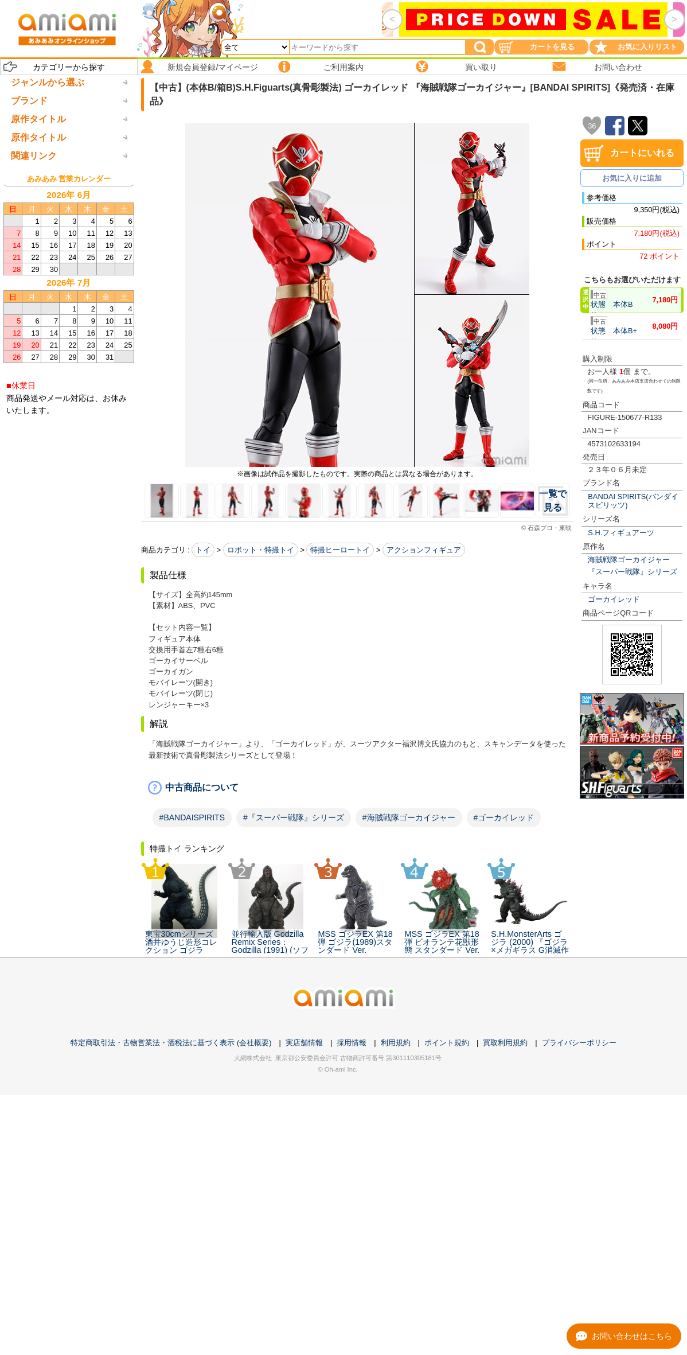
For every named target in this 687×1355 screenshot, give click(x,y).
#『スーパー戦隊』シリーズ (293, 817)
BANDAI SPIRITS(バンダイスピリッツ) (633, 500)
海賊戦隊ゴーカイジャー (629, 559)
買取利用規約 (505, 1302)
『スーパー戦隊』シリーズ (632, 571)
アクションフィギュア (424, 550)
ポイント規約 (446, 1302)
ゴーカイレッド (614, 599)
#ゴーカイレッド (504, 817)
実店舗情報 (304, 1302)
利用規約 (396, 1302)
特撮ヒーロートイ (340, 550)
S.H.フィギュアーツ (621, 532)
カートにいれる (642, 153)
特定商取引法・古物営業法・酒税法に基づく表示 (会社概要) (171, 1302)
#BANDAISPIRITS (192, 817)
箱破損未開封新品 (47, 954)
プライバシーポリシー (579, 1302)
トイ (203, 550)
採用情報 (351, 1302)
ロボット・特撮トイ (260, 550)
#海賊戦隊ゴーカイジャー (408, 817)
